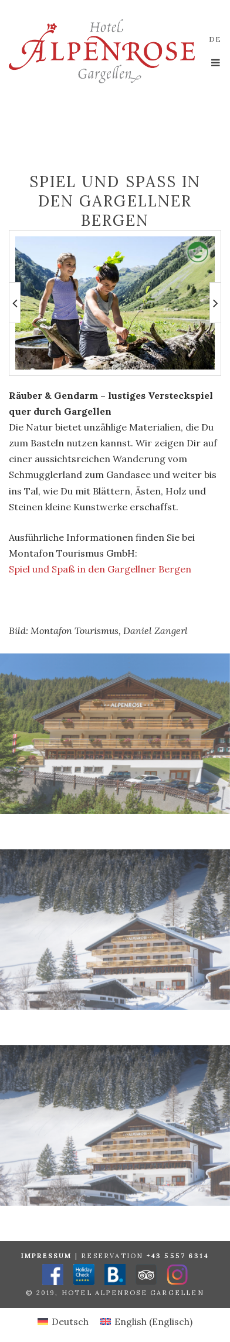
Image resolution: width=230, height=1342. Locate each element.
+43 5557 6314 (178, 1256)
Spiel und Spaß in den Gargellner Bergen (100, 569)
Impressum (46, 1256)
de (215, 39)
